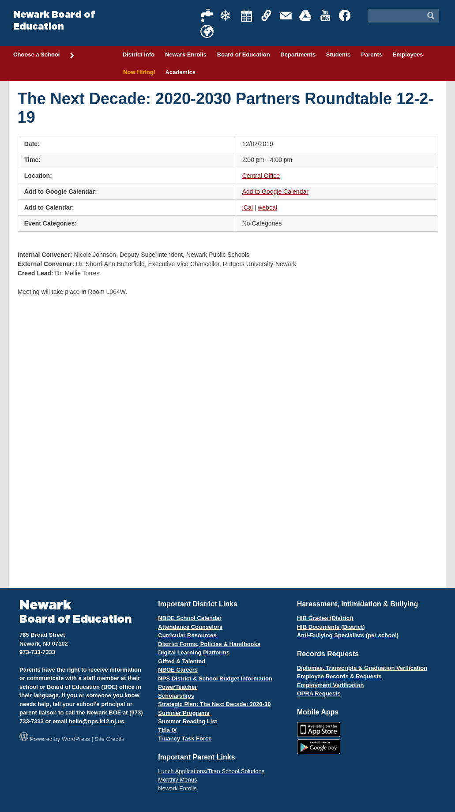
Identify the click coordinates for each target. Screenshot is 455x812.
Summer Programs (183, 713)
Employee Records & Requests (339, 676)
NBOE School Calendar (190, 618)
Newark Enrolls (186, 54)
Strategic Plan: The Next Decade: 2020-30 (214, 704)
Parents (371, 54)
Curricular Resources (187, 635)
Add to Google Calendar (275, 191)
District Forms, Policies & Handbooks (209, 644)
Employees (408, 54)
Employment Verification (330, 685)
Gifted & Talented (181, 661)
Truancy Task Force (184, 738)
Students (338, 54)
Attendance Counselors (190, 627)
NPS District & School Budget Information (215, 678)
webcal (267, 207)
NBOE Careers (178, 669)
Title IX (167, 730)
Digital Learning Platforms (193, 652)
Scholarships (176, 695)
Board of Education (243, 54)
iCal (247, 207)
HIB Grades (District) (325, 618)
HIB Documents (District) (331, 627)
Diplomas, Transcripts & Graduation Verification (362, 668)
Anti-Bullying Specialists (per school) (348, 635)
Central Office (261, 175)
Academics (180, 72)
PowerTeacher (177, 687)
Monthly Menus (177, 779)
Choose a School (44, 55)
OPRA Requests (319, 693)
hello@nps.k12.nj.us (96, 721)
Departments (297, 54)
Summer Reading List (187, 721)
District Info (138, 54)
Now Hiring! (139, 72)
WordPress (76, 739)
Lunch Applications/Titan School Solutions (211, 771)
